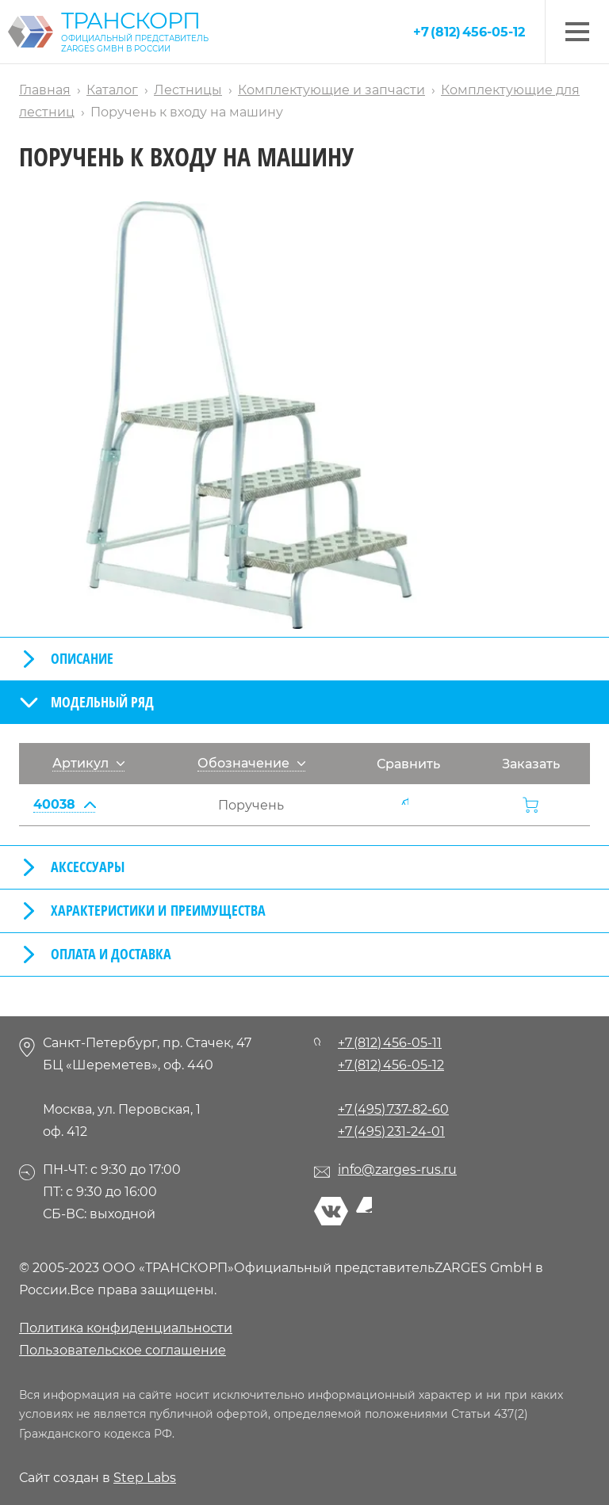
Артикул (88, 763)
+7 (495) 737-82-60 (393, 1109)
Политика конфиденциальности (125, 1327)
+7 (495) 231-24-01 (391, 1131)
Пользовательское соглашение (122, 1350)
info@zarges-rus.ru (397, 1169)
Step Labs (144, 1477)
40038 (64, 804)
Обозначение (251, 763)
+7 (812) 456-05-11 (390, 1042)
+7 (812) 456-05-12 (469, 32)
